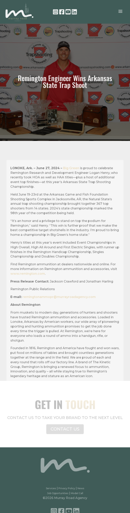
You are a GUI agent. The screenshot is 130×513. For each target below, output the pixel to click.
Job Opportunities (57, 495)
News (80, 490)
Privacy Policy (67, 490)
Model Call (77, 495)
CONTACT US (65, 430)
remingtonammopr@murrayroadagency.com (59, 304)
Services (51, 490)
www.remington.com (27, 280)
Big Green (71, 175)
